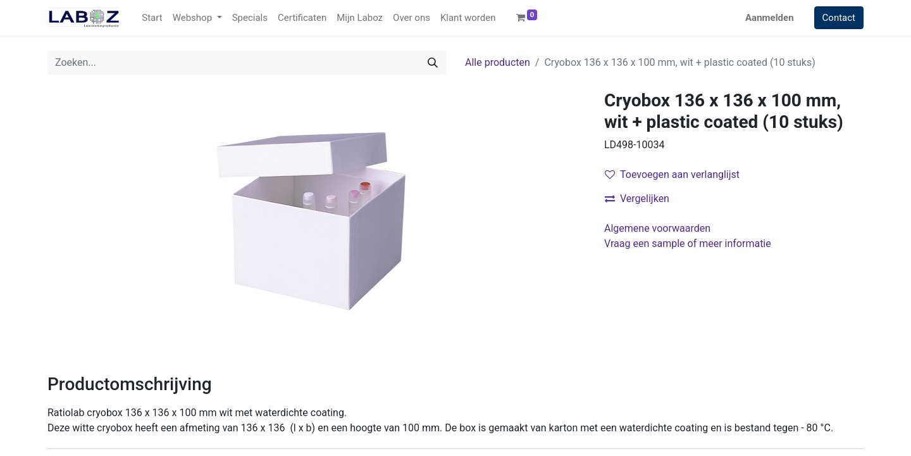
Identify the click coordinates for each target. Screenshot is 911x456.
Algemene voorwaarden (657, 228)
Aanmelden (769, 17)
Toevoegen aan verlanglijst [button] (672, 174)
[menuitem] (152, 18)
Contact (838, 17)
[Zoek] (432, 63)
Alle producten (497, 62)
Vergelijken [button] (637, 199)
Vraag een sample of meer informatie (689, 244)
